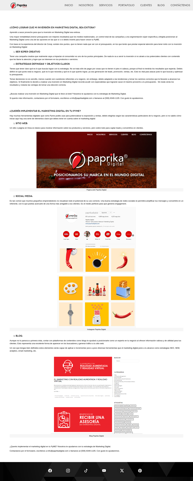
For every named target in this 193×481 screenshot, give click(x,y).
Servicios (105, 5)
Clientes (146, 5)
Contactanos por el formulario (22, 451)
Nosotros (86, 5)
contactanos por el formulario (46, 98)
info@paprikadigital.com (81, 98)
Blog (161, 5)
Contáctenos (180, 5)
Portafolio (126, 5)
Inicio (69, 5)
